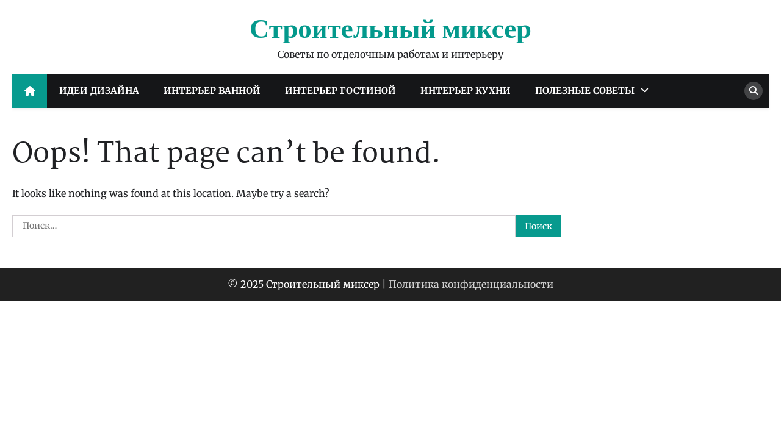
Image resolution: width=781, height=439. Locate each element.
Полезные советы (585, 90)
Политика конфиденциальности (471, 284)
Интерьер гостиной (340, 90)
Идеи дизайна (99, 90)
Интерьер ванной (212, 90)
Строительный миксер (390, 30)
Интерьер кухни (465, 90)
